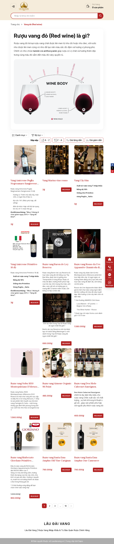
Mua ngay (34, 224)
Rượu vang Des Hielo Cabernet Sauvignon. (85, 385)
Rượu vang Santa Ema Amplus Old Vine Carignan (56, 459)
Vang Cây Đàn (81, 180)
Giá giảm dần (94, 140)
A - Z (45, 140)
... (60, 506)
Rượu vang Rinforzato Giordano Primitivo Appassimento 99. (22, 460)
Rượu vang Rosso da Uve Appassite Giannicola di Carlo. (87, 267)
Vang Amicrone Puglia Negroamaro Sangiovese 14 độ (24, 183)
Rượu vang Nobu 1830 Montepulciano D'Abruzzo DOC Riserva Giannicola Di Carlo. (25, 388)
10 (66, 506)
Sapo (80, 541)
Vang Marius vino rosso (55, 180)
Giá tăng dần (74, 140)
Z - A (58, 140)
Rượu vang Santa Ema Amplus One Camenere (86, 459)
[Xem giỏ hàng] (94, 6)
